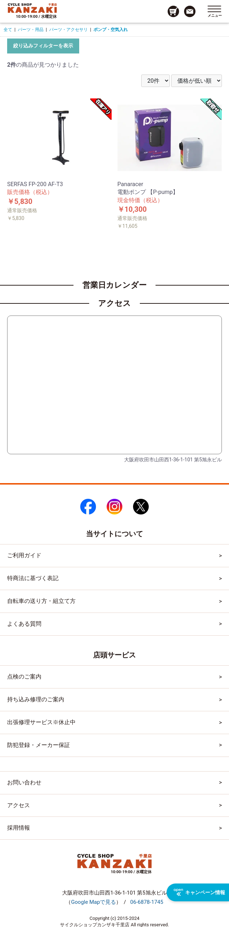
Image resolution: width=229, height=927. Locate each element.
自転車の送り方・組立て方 (41, 601)
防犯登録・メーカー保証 (38, 745)
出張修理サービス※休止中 (41, 722)
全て (8, 29)
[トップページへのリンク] (32, 7)
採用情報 (18, 827)
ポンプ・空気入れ (110, 29)
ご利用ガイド (24, 555)
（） (93, 902)
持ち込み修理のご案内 (35, 699)
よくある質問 (24, 623)
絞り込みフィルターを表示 (43, 45)
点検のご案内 (24, 676)
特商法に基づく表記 (32, 578)
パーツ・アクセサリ (68, 29)
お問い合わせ (24, 782)
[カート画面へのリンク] (173, 11)
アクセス (18, 805)
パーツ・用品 (31, 29)
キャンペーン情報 (199, 892)
